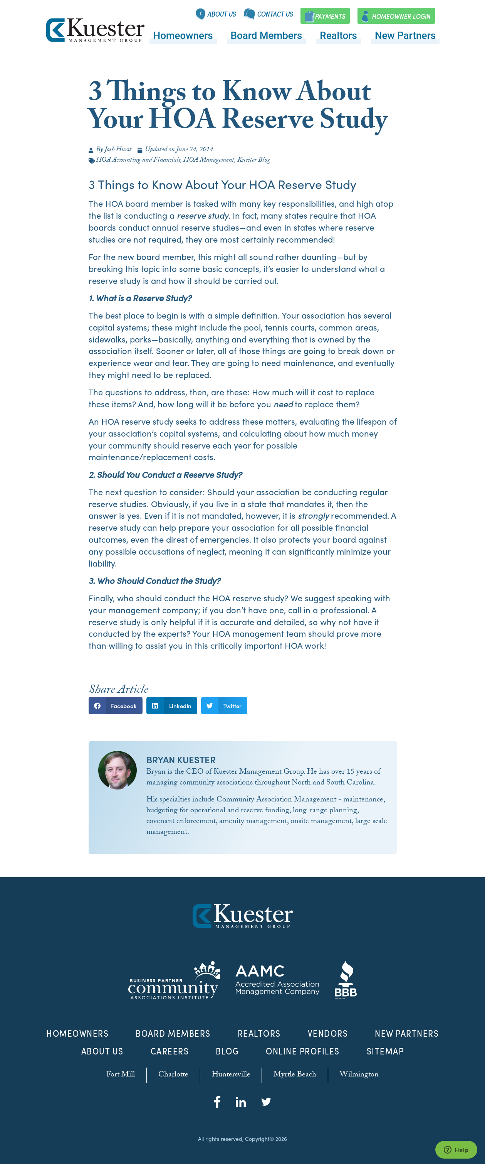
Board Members (266, 35)
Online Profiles (303, 1051)
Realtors (338, 35)
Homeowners (183, 35)
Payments (330, 16)
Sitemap (385, 1051)
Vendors (328, 1033)
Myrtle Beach (295, 1075)
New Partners (405, 35)
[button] (116, 705)
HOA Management (208, 161)
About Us (221, 14)
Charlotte (173, 1075)
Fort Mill (120, 1075)
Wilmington (359, 1075)
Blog (227, 1051)
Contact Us (275, 14)
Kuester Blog (253, 161)
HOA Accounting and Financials (138, 161)
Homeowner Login (401, 16)
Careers (170, 1051)
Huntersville (231, 1075)
